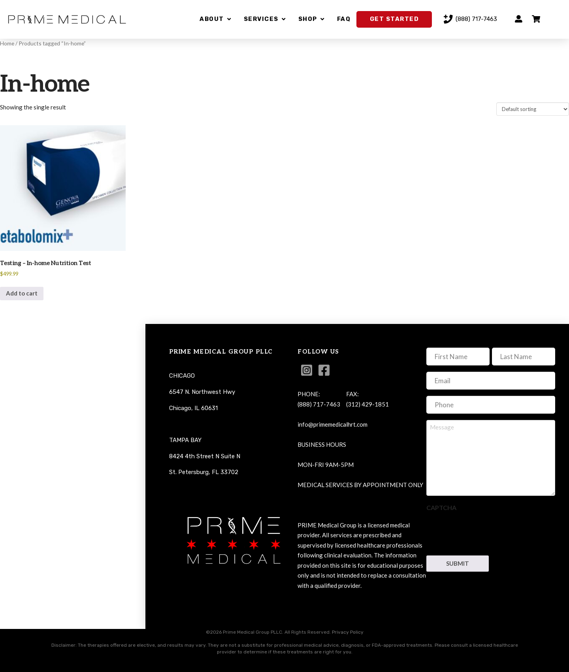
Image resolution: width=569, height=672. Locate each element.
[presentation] (486, 531)
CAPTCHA (441, 507)
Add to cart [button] (22, 293)
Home (7, 43)
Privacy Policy (348, 632)
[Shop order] (532, 109)
